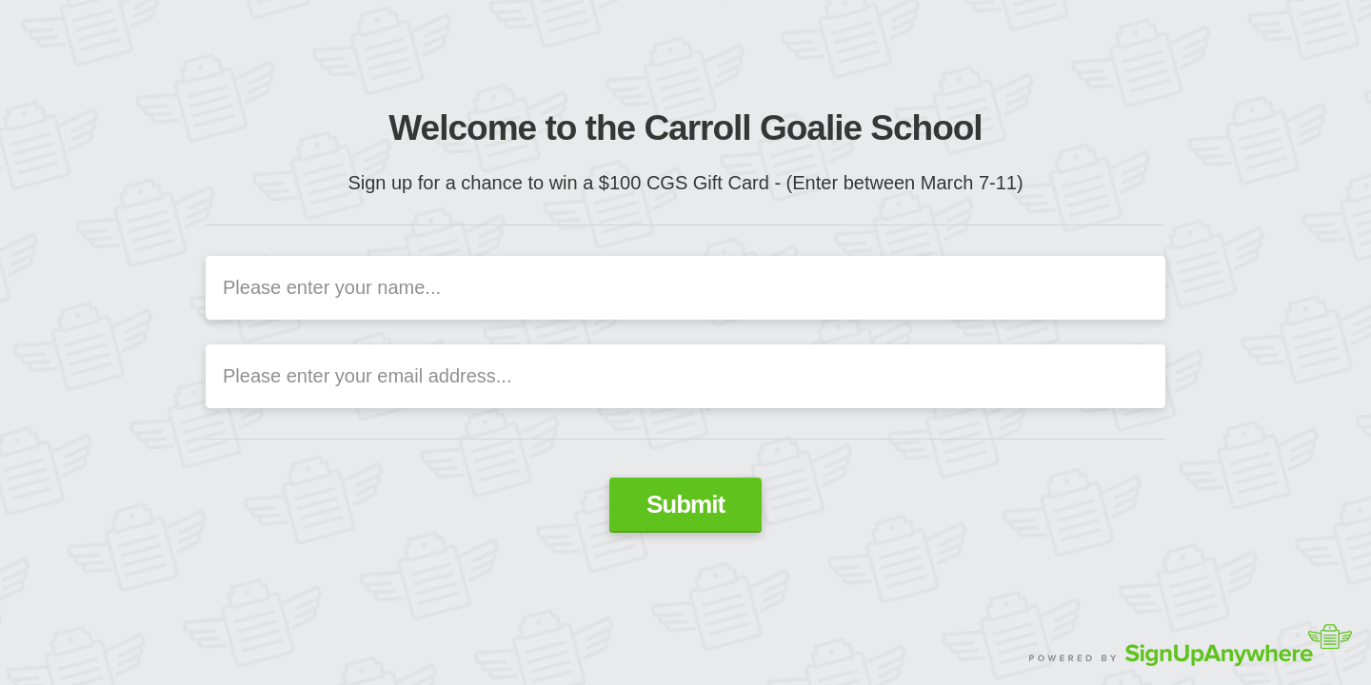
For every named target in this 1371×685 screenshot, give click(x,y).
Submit (685, 504)
